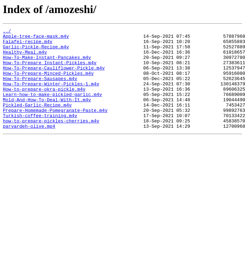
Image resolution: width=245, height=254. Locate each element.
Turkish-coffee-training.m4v (40, 133)
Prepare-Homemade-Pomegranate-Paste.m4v (55, 127)
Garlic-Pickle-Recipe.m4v (36, 51)
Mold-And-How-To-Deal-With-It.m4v (47, 114)
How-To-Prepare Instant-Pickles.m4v (49, 70)
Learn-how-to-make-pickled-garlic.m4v (52, 108)
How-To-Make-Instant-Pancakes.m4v (47, 63)
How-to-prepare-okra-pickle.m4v (44, 101)
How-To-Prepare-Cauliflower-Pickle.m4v (54, 76)
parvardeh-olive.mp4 (29, 146)
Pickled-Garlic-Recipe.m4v (37, 120)
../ (7, 32)
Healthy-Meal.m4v (25, 57)
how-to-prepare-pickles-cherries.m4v (51, 140)
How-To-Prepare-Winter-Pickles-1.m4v (51, 95)
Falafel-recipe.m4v (27, 44)
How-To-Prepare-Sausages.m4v (40, 89)
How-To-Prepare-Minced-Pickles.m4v (48, 82)
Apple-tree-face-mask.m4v (36, 38)
